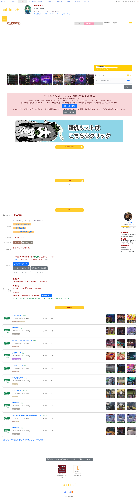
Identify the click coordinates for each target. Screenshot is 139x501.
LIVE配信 (22, 1)
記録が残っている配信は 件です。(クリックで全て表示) (24, 440)
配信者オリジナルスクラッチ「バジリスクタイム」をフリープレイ (52, 14)
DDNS (68, 1)
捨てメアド (4, 1)
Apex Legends (27, 242)
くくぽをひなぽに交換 (21, 268)
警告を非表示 (69, 112)
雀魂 (13, 421)
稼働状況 (133, 1)
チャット (41, 1)
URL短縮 (117, 1)
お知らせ (86, 1)
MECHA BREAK (16, 359)
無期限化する (46, 295)
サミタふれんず (17, 315)
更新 (46, 259)
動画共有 (59, 1)
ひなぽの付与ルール (21, 264)
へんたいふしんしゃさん (42, 11)
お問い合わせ (125, 1)
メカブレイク (16, 353)
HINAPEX (15, 328)
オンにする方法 (69, 106)
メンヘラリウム (17, 365)
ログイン (16, 259)
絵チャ (14, 1)
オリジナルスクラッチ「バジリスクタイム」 (29, 272)
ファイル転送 (32, 1)
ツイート (128, 87)
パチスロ (21, 321)
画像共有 (50, 1)
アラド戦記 (17, 242)
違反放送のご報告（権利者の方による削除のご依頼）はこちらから (69, 459)
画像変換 (77, 1)
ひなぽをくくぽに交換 (39, 268)
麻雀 (17, 421)
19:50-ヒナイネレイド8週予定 (22, 340)
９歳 (53, 11)
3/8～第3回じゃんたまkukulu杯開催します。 (27, 415)
